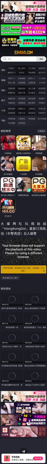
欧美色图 (31, 98)
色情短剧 (21, 123)
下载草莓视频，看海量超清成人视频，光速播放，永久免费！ (24, 269)
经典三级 (21, 92)
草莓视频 (31, 118)
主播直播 (31, 82)
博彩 (3, 70)
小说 (3, 110)
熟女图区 (31, 103)
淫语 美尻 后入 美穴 (10, 278)
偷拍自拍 (21, 88)
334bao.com (23, 52)
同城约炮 (11, 118)
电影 (3, 90)
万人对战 (31, 68)
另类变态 (41, 92)
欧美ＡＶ (31, 78)
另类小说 (21, 113)
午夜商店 (21, 118)
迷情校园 (11, 113)
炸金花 (21, 72)
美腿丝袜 (11, 103)
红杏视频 (11, 123)
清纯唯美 (21, 103)
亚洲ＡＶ (11, 78)
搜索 (41, 59)
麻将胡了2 (12, 72)
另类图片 (41, 103)
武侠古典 (41, 108)
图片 (3, 100)
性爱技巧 (41, 113)
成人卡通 (31, 88)
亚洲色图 (21, 98)
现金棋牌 (31, 72)
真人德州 (21, 68)
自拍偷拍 (21, 78)
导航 (3, 120)
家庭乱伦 (21, 108)
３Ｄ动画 (41, 78)
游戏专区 (41, 68)
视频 (3, 80)
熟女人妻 (11, 82)
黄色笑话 (31, 113)
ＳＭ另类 (41, 82)
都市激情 (11, 108)
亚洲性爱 (11, 88)
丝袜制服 (21, 82)
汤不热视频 (42, 118)
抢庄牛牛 (41, 72)
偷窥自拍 (11, 98)
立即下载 (37, 458)
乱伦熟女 (31, 92)
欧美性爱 (41, 88)
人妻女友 (31, 108)
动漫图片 (41, 98)
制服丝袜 (11, 92)
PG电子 (12, 68)
